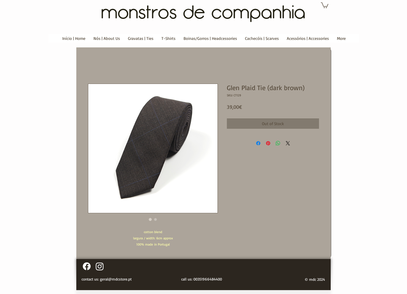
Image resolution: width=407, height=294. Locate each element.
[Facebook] (87, 266)
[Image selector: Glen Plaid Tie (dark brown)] (150, 219)
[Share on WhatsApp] (278, 143)
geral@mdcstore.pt (116, 279)
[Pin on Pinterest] (268, 143)
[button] (324, 5)
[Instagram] (99, 266)
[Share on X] (288, 143)
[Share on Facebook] (258, 143)
